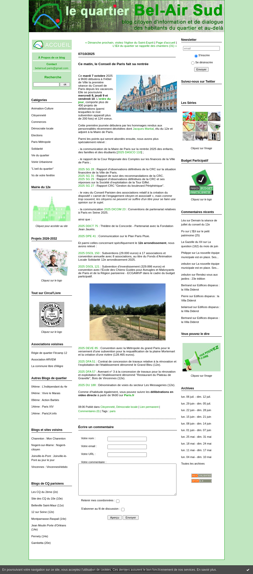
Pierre (185, 296)
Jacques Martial (143, 128)
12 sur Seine (39, 511)
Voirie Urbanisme (41, 161)
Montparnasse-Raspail (45, 518)
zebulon (186, 263)
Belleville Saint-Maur (44, 505)
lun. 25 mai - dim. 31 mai (196, 436)
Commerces (38, 121)
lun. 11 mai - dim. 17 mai (196, 450)
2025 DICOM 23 (114, 209)
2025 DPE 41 (87, 236)
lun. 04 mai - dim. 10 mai (196, 456)
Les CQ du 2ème (41, 491)
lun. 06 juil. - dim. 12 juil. (196, 396)
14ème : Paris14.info (44, 413)
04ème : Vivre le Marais (45, 393)
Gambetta (37, 542)
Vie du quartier (40, 155)
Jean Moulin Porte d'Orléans (48, 525)
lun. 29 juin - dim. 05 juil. (196, 403)
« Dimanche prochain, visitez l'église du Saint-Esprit (119, 42)
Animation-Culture (42, 108)
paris (113, 411)
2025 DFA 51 (87, 361)
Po (183, 231)
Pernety (36, 536)
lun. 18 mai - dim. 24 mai (196, 443)
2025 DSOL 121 (89, 266)
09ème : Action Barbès (45, 399)
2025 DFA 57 (87, 371)
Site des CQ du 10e (43, 498)
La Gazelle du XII (192, 241)
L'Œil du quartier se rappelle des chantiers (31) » (145, 45)
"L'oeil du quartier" (42, 168)
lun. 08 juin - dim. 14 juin (196, 423)
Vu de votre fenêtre (43, 175)
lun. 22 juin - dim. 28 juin (196, 410)
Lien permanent (149, 406)
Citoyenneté (38, 115)
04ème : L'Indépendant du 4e (49, 386)
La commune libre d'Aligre (47, 366)
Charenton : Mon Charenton (48, 438)
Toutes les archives (193, 463)
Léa (183, 220)
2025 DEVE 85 (88, 348)
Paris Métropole (41, 141)
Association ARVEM (43, 359)
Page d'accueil (165, 42)
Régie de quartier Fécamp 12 (49, 352)
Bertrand (186, 285)
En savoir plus (206, 569)
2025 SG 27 (86, 185)
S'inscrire (202, 55)
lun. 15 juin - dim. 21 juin (196, 416)
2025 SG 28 (86, 169)
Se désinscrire (202, 62)
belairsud (186, 307)
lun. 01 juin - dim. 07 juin (196, 430)
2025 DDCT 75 (88, 225)
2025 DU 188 (87, 385)
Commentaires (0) (89, 411)
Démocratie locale (42, 128)
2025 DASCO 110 (129, 152)
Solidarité (37, 148)
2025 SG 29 (86, 179)
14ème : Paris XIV (42, 406)
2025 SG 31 (86, 175)
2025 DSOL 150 (89, 253)
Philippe (186, 252)
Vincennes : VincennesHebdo (49, 466)
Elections (37, 135)
